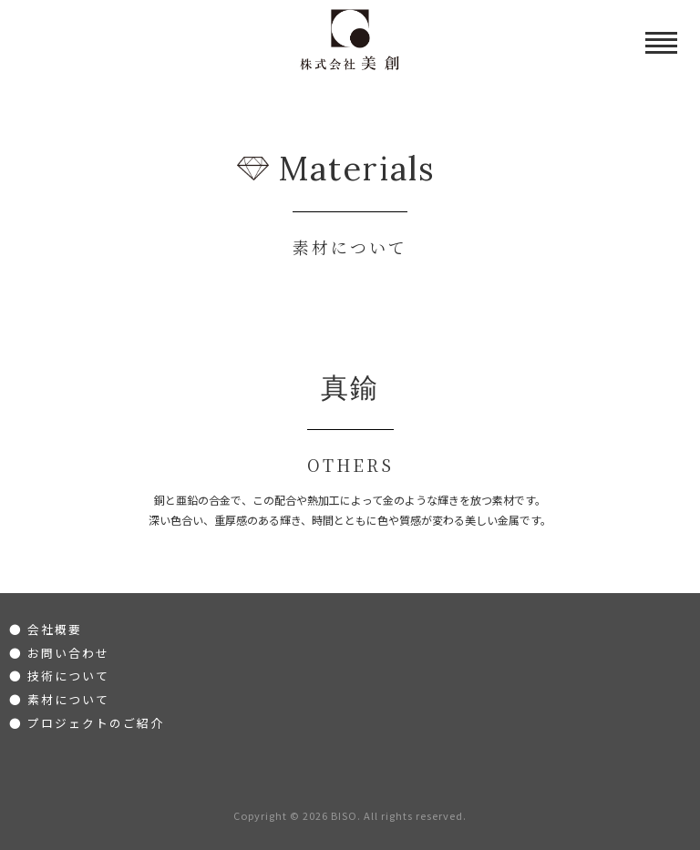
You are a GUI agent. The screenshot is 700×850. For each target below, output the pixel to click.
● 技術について (59, 675)
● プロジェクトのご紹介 (86, 723)
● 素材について (59, 699)
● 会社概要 (45, 629)
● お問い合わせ (59, 652)
